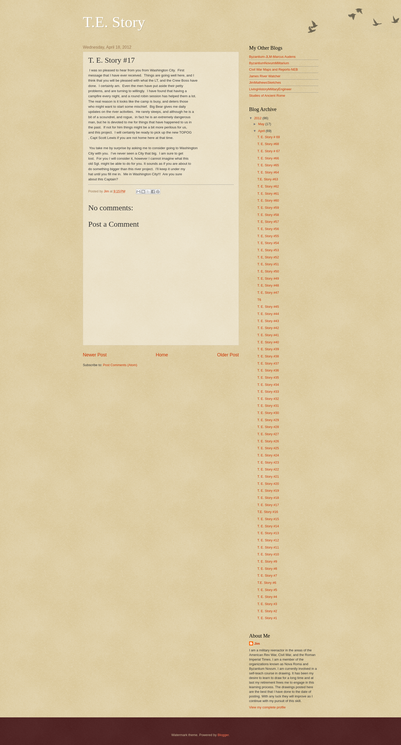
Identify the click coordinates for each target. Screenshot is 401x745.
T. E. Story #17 (268, 505)
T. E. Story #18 (268, 498)
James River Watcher (265, 76)
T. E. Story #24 (268, 455)
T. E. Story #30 (268, 413)
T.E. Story (114, 22)
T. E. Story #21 (268, 476)
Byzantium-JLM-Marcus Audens (272, 57)
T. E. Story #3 (267, 604)
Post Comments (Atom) (120, 365)
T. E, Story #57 (268, 222)
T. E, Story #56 (268, 229)
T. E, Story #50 (268, 271)
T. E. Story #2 (267, 611)
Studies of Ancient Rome (267, 95)
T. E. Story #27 (268, 434)
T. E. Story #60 (268, 200)
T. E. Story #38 (268, 356)
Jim (257, 643)
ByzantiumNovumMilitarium (269, 63)
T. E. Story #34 (268, 385)
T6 (259, 300)
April (261, 131)
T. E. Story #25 (268, 448)
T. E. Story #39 (268, 349)
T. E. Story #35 (268, 377)
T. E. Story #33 (268, 391)
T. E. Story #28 (268, 427)
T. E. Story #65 (268, 165)
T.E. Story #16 (267, 512)
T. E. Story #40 (268, 342)
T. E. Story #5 (267, 590)
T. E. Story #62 (268, 186)
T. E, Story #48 (268, 285)
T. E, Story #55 (268, 236)
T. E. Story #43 (268, 321)
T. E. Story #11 (268, 547)
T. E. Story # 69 (268, 137)
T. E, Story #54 (268, 243)
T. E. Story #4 (267, 597)
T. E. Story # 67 (268, 151)
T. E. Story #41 (268, 335)
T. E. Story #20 (268, 484)
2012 (258, 118)
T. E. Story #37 (268, 363)
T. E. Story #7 (267, 575)
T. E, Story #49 (268, 278)
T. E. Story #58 (268, 215)
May (261, 124)
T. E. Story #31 (268, 406)
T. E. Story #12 (268, 540)
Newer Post (95, 354)
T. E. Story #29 (268, 420)
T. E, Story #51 (268, 264)
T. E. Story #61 (268, 193)
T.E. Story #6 (266, 583)
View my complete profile (267, 707)
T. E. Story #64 (268, 172)
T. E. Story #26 (268, 441)
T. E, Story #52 (268, 257)
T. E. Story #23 (268, 462)
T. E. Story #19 (268, 490)
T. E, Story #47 (268, 292)
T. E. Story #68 (268, 144)
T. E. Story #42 (268, 328)
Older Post (228, 354)
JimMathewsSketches (265, 82)
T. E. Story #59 (268, 208)
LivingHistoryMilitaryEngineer (270, 89)
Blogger (223, 735)
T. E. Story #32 (268, 399)
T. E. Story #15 (268, 519)
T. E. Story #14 (268, 526)
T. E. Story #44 (268, 314)
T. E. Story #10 (268, 554)
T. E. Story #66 (268, 158)
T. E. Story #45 (268, 307)
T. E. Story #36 (268, 370)
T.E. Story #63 (267, 179)
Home (162, 354)
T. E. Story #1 (267, 618)
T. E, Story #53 (268, 250)
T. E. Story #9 (267, 561)
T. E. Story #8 (267, 569)
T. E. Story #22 (268, 469)
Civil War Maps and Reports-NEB (273, 69)
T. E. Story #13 (268, 533)
